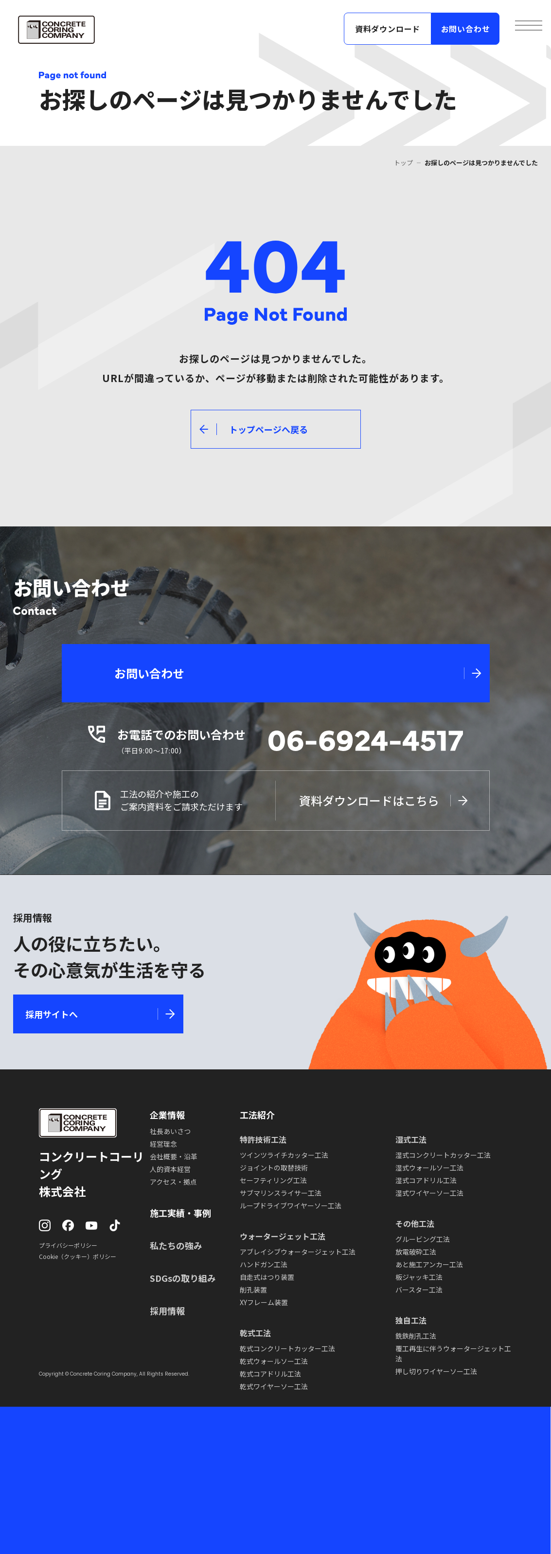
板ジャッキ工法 (419, 1277)
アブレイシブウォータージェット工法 (297, 1252)
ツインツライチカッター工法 (284, 1155)
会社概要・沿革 (173, 1156)
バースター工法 (419, 1289)
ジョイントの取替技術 (274, 1167)
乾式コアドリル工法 (270, 1374)
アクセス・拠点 (173, 1182)
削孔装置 (253, 1289)
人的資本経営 (170, 1169)
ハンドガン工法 (263, 1264)
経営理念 (163, 1144)
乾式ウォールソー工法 (274, 1361)
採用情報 (167, 1310)
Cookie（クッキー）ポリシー (77, 1256)
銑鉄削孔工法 (415, 1336)
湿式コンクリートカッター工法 (443, 1155)
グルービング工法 (422, 1239)
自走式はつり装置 (267, 1277)
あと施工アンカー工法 (429, 1264)
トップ (403, 162)
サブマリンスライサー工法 (280, 1193)
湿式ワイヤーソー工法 (429, 1193)
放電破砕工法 (415, 1252)
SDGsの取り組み (183, 1278)
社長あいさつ (170, 1131)
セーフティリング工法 (273, 1180)
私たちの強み (176, 1245)
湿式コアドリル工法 (426, 1180)
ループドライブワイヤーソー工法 (290, 1205)
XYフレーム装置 (264, 1302)
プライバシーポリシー (68, 1245)
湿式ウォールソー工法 (429, 1167)
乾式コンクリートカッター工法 (287, 1348)
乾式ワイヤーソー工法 (274, 1386)
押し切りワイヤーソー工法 (436, 1371)
